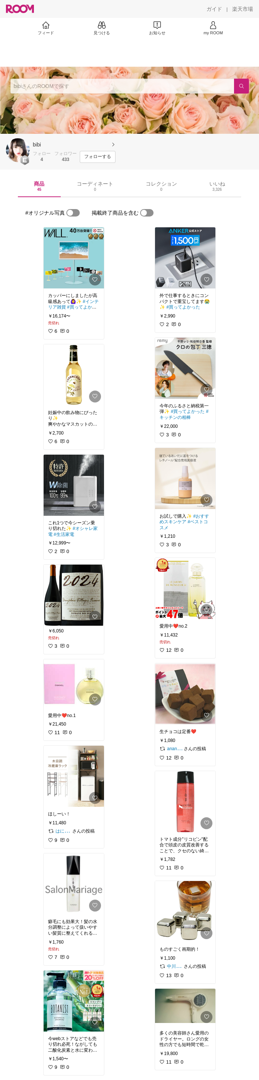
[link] (74, 257)
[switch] (73, 213)
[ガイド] (214, 9)
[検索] (241, 86)
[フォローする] (98, 157)
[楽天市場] (242, 9)
